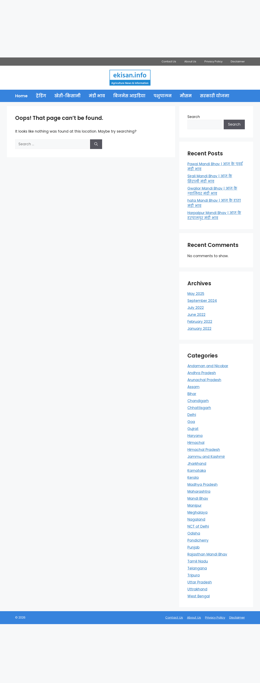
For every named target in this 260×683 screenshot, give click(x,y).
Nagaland (196, 519)
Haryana (195, 435)
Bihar (191, 393)
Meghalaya (197, 512)
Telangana (197, 568)
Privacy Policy (213, 61)
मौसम (186, 96)
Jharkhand (196, 463)
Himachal (195, 442)
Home (21, 96)
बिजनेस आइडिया (129, 96)
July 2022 (195, 307)
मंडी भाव (97, 96)
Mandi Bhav (197, 498)
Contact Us (169, 61)
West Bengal (198, 596)
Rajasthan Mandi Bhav (207, 554)
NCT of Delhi (198, 526)
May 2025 (195, 293)
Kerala (193, 477)
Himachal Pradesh (203, 449)
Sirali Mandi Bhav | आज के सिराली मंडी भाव (209, 179)
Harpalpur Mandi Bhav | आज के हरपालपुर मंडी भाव (214, 215)
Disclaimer (238, 61)
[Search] (96, 144)
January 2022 (199, 328)
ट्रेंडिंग (41, 96)
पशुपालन (163, 96)
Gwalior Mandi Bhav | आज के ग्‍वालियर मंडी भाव (212, 191)
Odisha (193, 533)
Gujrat (192, 428)
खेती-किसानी (67, 96)
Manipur (194, 505)
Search (193, 116)
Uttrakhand (197, 589)
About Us (190, 61)
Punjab (193, 547)
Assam (193, 386)
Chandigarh (198, 400)
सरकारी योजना (214, 96)
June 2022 (196, 314)
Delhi (191, 414)
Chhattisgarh (199, 407)
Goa (191, 421)
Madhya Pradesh (202, 484)
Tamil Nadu (197, 561)
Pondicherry (198, 540)
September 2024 (202, 300)
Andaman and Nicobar (207, 365)
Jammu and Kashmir (206, 456)
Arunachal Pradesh (204, 379)
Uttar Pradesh (199, 582)
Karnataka (196, 470)
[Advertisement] (123, 28)
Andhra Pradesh (201, 372)
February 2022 (199, 321)
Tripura (193, 575)
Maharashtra (198, 491)
